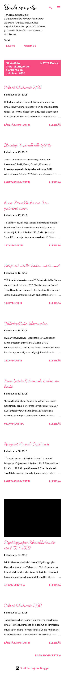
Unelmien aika (20, 7)
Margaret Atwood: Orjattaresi (26, 443)
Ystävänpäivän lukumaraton (25, 323)
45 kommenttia (14, 585)
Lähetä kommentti (17, 124)
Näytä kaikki (49, 63)
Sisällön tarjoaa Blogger (32, 668)
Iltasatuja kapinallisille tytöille (27, 144)
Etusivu (8, 45)
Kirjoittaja (27, 45)
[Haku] (50, 6)
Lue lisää (55, 124)
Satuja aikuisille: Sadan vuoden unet (32, 265)
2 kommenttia (14, 245)
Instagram (48, 45)
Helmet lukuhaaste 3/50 (23, 605)
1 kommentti (13, 302)
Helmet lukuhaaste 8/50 (22, 87)
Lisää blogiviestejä (48, 655)
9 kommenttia (14, 423)
